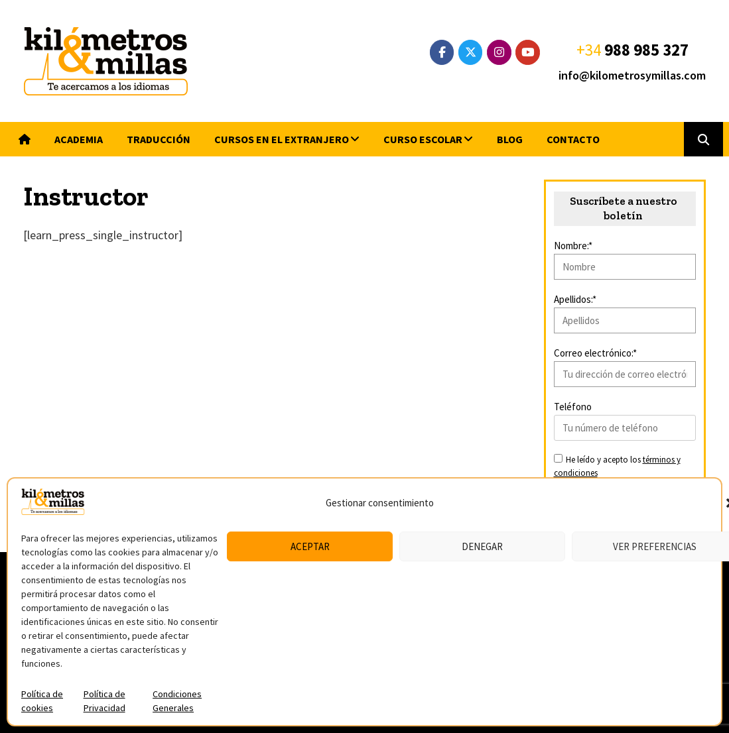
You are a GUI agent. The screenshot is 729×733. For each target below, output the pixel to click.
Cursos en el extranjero (281, 139)
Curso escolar (422, 139)
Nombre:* (573, 245)
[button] (703, 139)
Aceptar (310, 546)
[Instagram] (499, 52)
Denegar (482, 546)
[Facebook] (442, 52)
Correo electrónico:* (595, 353)
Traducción (158, 139)
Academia (78, 139)
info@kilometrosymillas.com (632, 75)
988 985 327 (646, 49)
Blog (510, 139)
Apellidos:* (575, 299)
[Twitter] (470, 52)
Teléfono (573, 406)
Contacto (573, 139)
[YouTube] (527, 52)
